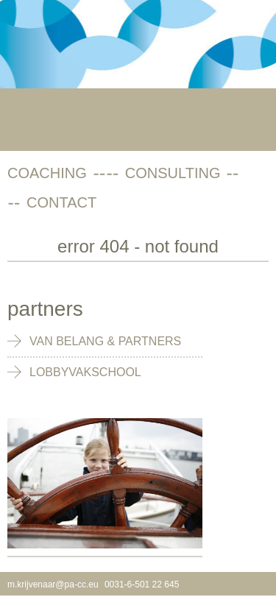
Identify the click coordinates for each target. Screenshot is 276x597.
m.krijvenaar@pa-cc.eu (53, 584)
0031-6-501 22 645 (142, 584)
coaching (47, 173)
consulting (173, 173)
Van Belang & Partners (105, 341)
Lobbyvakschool (85, 372)
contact (61, 202)
